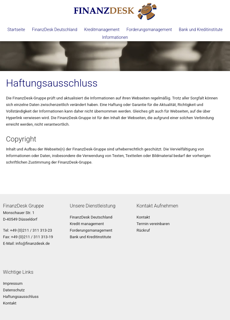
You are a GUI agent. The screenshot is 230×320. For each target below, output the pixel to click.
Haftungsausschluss (21, 296)
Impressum (12, 283)
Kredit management (87, 223)
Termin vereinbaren (153, 223)
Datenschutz (14, 290)
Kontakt (143, 217)
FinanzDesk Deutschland (54, 29)
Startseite (16, 29)
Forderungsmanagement (149, 29)
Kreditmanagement (101, 29)
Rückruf (143, 230)
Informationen (115, 37)
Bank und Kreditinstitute (201, 29)
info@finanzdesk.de (33, 243)
